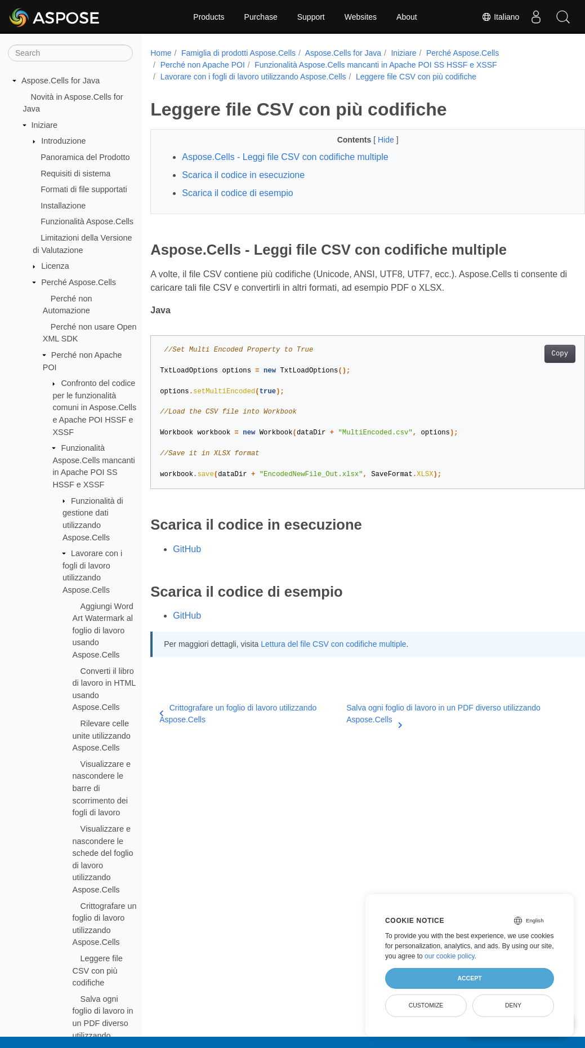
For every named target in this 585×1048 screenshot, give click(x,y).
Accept (469, 978)
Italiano (498, 17)
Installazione (63, 205)
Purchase (261, 16)
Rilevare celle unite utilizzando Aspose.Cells (102, 735)
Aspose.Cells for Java (60, 80)
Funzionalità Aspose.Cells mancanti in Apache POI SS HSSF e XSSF (375, 64)
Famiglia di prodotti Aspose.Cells (238, 52)
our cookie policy (450, 956)
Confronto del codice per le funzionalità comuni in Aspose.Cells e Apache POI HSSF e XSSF (94, 407)
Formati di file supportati (84, 189)
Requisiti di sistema (75, 173)
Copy (529, 354)
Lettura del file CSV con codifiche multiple (333, 644)
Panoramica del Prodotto (85, 157)
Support (311, 16)
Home (160, 52)
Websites (361, 16)
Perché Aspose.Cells (78, 282)
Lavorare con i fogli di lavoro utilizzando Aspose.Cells (253, 76)
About (406, 16)
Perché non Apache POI (202, 64)
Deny (513, 1005)
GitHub (187, 549)
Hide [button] (372, 139)
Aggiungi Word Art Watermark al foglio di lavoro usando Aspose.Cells (103, 630)
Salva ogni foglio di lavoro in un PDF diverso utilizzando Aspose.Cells (430, 714)
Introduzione (63, 140)
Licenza (55, 265)
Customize (426, 1005)
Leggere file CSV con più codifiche (98, 970)
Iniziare (44, 125)
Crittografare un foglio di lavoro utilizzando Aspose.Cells (237, 713)
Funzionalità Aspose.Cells (87, 221)
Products (208, 16)
